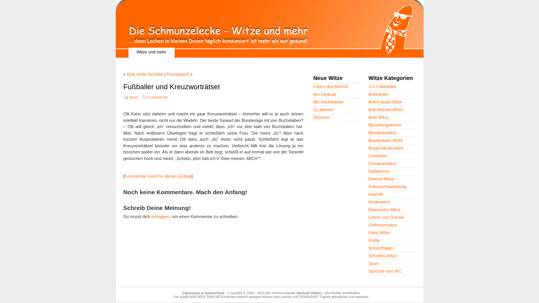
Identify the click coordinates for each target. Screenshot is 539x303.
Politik (374, 240)
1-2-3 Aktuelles (383, 86)
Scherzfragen (381, 248)
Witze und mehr (151, 52)
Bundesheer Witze (386, 140)
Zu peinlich (324, 109)
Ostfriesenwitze (383, 225)
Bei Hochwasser (329, 102)
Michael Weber (309, 293)
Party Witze (379, 232)
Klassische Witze (384, 209)
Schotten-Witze (383, 255)
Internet (376, 194)
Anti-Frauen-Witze (386, 102)
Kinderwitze (379, 202)
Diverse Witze (382, 178)
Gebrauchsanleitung (387, 186)
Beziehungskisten (385, 125)
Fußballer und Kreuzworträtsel (171, 87)
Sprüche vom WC (385, 271)
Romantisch (178, 74)
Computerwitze (383, 163)
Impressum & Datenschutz (203, 293)
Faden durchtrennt (331, 86)
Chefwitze (378, 155)
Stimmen (322, 117)
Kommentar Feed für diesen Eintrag (158, 176)
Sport (134, 97)
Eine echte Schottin (145, 74)
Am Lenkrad (325, 94)
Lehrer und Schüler (387, 217)
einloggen (160, 216)
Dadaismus (379, 171)
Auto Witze (379, 117)
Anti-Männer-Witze (386, 109)
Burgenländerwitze (386, 148)
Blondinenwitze (383, 132)
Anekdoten (379, 94)
